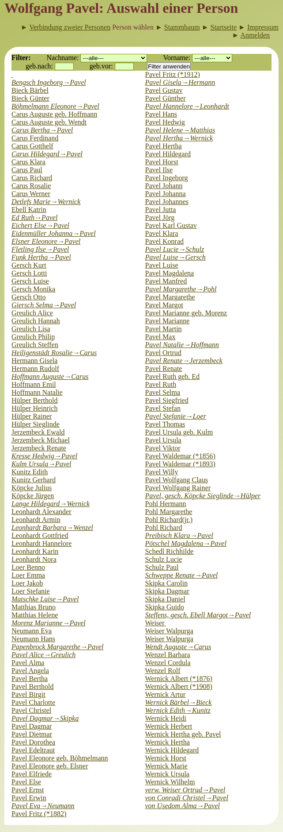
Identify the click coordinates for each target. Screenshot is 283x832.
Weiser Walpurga (169, 631)
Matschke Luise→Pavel (45, 599)
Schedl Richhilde (169, 551)
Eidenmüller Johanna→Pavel (53, 233)
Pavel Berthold (32, 686)
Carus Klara (28, 162)
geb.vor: (101, 66)
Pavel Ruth (161, 384)
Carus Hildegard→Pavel (47, 154)
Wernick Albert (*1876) (178, 678)
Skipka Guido (164, 607)
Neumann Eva (31, 631)
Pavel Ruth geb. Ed (172, 376)
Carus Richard (31, 178)
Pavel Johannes (167, 201)
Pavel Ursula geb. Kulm (179, 432)
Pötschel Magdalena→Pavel (185, 543)
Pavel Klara (161, 233)
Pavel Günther (165, 98)
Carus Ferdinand (34, 138)
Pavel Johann (164, 185)
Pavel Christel (31, 710)
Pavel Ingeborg (166, 178)
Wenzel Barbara (167, 654)
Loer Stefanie (30, 591)
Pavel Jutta (160, 209)
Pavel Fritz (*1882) (38, 813)
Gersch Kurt (28, 265)
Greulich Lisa (30, 329)
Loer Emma (28, 575)
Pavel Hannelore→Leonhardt (187, 106)
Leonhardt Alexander (41, 511)
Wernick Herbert (168, 726)
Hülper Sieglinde (35, 424)
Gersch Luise (30, 281)
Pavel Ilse (159, 170)
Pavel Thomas (165, 424)
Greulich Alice (32, 313)
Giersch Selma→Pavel (43, 305)
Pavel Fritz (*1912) (172, 74)
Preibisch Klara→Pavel (179, 535)
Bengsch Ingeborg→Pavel (48, 82)
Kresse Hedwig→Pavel (44, 456)
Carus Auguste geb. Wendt (49, 122)
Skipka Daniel (165, 599)
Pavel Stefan (163, 408)
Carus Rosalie (31, 185)
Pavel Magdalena (169, 273)
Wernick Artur (165, 694)
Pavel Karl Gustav (171, 225)
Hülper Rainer (31, 416)
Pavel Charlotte (33, 702)
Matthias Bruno (33, 607)
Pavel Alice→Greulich (43, 654)
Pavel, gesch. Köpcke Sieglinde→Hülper (203, 495)
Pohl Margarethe (168, 511)
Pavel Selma (163, 392)
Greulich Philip (33, 336)
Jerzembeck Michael (40, 440)
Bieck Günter (30, 98)
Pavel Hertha (163, 146)
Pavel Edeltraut (33, 750)
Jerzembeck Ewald (37, 432)
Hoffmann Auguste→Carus (49, 376)
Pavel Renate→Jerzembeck (184, 360)
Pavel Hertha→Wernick (179, 138)
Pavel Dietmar (31, 734)
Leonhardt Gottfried (39, 535)
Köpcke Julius (31, 488)
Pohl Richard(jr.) (169, 519)
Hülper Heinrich (34, 408)
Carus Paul (26, 170)
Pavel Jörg (160, 217)
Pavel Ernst (27, 790)
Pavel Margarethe (170, 297)
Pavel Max (160, 336)
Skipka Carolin (166, 583)
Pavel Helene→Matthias (180, 130)
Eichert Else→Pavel (40, 225)
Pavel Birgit (28, 694)
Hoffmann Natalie (37, 392)
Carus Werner (30, 193)
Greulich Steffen (34, 344)
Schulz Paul (162, 567)
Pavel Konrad (164, 241)
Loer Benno (28, 567)
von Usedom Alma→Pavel (182, 805)
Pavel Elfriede (31, 774)
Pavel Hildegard (168, 154)
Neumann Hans (33, 639)
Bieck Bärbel (30, 90)
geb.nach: (39, 66)
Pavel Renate (163, 368)
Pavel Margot (164, 305)
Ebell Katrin (28, 209)
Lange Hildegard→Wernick (50, 503)
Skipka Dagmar (167, 591)
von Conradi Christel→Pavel (186, 798)
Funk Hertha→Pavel (41, 257)
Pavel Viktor (163, 448)
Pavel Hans (161, 114)
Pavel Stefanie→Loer (175, 416)
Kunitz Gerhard (33, 480)
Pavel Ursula (163, 440)
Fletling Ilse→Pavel (40, 249)
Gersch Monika (33, 289)
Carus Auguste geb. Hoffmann (54, 114)
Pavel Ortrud (163, 352)
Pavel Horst (161, 162)
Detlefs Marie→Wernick (45, 201)
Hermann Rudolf (35, 368)
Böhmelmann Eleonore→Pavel (55, 106)
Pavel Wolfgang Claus (176, 480)
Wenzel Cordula (168, 662)
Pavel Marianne (167, 321)
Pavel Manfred (166, 281)
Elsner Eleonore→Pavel (45, 241)
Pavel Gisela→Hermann (180, 82)
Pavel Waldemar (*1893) (180, 464)
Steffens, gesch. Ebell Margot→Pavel (198, 615)
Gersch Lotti (29, 273)
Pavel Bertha (29, 678)
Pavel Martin (163, 329)
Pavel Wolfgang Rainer (178, 488)
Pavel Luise (161, 265)
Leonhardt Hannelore (41, 543)
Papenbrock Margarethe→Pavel (57, 646)
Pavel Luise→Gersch (175, 257)
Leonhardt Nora (34, 559)
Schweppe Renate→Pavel (181, 575)
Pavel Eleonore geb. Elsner (49, 766)
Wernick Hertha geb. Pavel (183, 734)
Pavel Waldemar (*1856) (180, 456)
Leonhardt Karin (34, 551)
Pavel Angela (30, 670)
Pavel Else (26, 782)
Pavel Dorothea (33, 742)
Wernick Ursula (167, 774)
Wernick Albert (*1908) (178, 686)
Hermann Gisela (34, 360)
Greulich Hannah (35, 321)
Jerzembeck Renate (38, 448)
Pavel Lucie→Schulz (174, 249)
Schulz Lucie (163, 559)
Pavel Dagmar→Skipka (45, 718)
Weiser (155, 623)
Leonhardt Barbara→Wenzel (52, 527)
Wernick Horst (165, 758)
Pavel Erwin (28, 798)
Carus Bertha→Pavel (42, 130)
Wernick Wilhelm (170, 782)
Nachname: (63, 57)
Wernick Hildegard (172, 750)
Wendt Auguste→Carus (178, 646)
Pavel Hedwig (165, 122)
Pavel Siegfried (167, 400)
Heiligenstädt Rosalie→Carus (54, 352)
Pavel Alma (27, 662)
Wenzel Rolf (163, 670)
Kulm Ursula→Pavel (41, 464)
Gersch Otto (28, 297)
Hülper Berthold (34, 400)
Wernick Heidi (165, 718)
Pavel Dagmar (31, 726)
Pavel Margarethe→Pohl (181, 289)
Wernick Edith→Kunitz (178, 710)
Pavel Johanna (165, 193)
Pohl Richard (163, 527)
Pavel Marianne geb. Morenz (186, 313)
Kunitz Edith (29, 472)
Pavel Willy (161, 472)
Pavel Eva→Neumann (43, 805)
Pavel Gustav (164, 90)
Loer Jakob (27, 583)
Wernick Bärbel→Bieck (178, 702)
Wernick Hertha (167, 742)
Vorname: (176, 57)
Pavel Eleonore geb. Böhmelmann (59, 758)
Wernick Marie (166, 766)
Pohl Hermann (165, 503)
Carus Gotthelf (32, 146)
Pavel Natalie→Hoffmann (182, 344)
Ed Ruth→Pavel (34, 217)
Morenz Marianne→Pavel (48, 623)
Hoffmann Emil (33, 384)
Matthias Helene (34, 615)
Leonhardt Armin (35, 519)
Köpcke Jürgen (32, 495)
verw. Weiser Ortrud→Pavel (185, 790)
